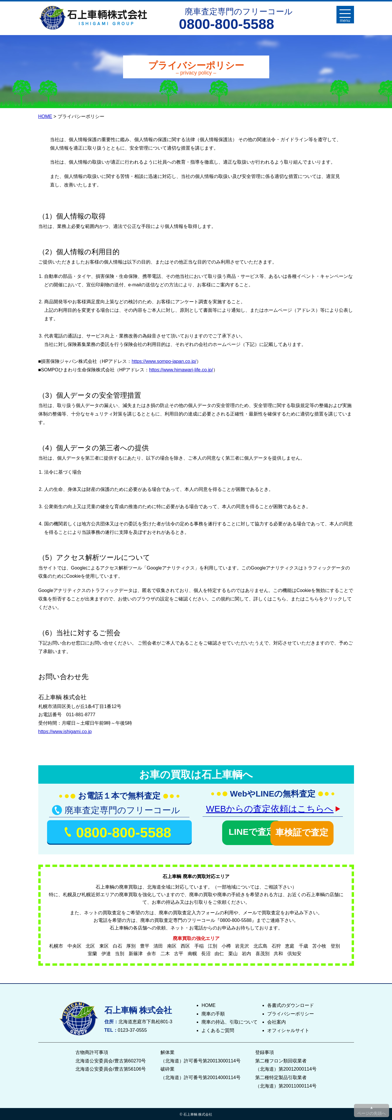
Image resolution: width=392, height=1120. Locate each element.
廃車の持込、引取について (229, 1020)
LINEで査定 (236, 831)
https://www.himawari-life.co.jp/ (181, 369)
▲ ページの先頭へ (371, 1110)
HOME (45, 116)
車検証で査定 (309, 831)
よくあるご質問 (217, 1029)
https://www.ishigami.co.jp (65, 731)
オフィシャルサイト (288, 1029)
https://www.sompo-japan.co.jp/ (164, 361)
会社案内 (276, 1020)
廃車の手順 (213, 1012)
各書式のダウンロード (290, 1003)
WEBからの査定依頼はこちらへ (270, 808)
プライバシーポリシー (290, 1012)
